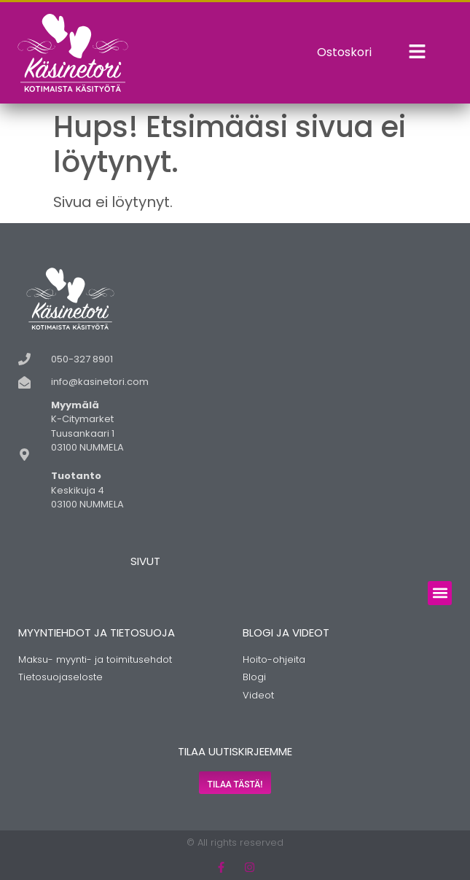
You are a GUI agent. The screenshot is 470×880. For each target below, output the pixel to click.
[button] (440, 593)
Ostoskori (344, 52)
